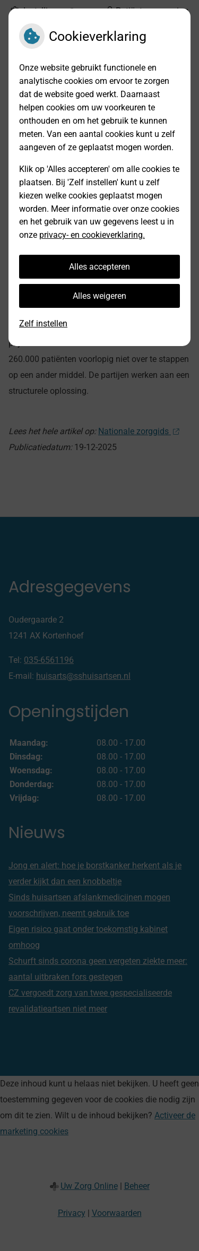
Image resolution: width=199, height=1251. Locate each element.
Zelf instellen (43, 323)
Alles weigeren (99, 296)
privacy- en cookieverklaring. (92, 235)
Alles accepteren (99, 267)
